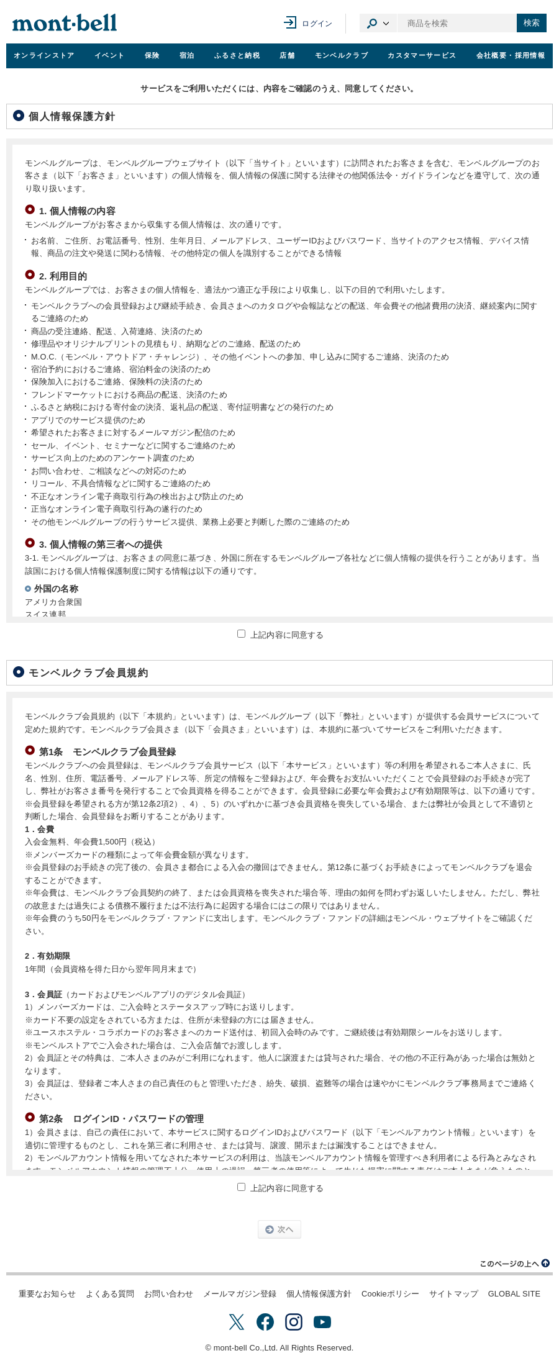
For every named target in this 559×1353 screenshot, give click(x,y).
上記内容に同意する (287, 635)
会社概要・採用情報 (510, 55)
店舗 (287, 55)
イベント (109, 55)
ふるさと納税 (237, 55)
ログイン (317, 23)
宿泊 (187, 55)
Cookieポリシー (390, 1293)
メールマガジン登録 (239, 1293)
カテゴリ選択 (378, 23)
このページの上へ (515, 1263)
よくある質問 (110, 1293)
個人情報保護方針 (319, 1293)
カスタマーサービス (422, 55)
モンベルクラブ (341, 55)
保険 (152, 55)
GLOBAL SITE (514, 1293)
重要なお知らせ (47, 1293)
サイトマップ (453, 1293)
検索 (532, 22)
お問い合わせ (168, 1293)
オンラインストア (44, 55)
